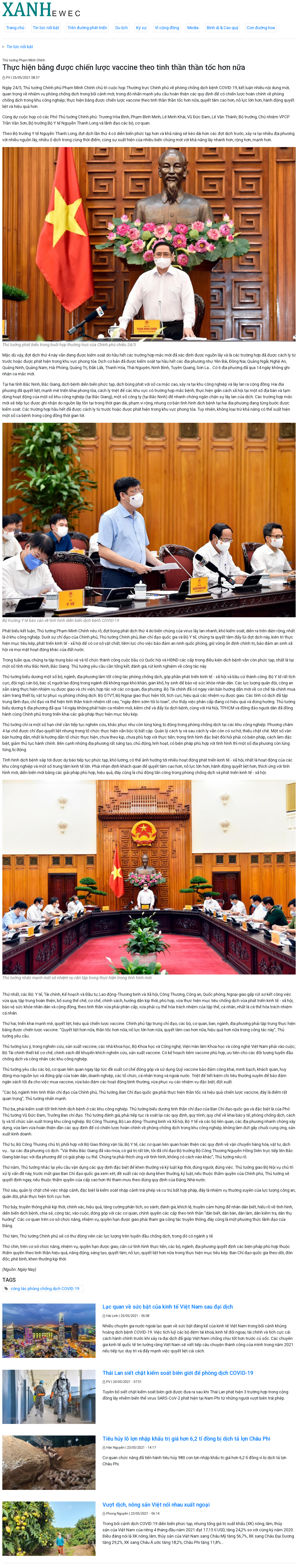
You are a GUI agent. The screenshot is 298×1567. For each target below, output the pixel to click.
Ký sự (141, 27)
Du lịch (121, 27)
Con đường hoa (261, 27)
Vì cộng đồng (167, 27)
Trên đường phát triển (87, 27)
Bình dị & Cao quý (222, 27)
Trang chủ (15, 27)
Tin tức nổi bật (46, 27)
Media (193, 27)
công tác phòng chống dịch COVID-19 (45, 1288)
